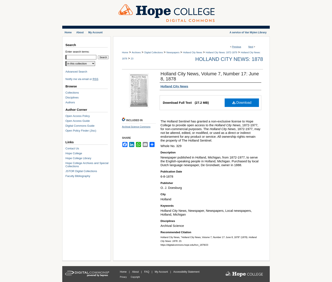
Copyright (135, 277)
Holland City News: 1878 (229, 59)
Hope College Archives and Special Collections (86, 164)
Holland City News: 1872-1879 (221, 52)
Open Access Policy (77, 116)
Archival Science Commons (136, 126)
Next (250, 46)
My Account (162, 271)
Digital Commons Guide (79, 125)
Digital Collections (153, 52)
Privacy (123, 277)
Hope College (73, 153)
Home (125, 52)
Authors (70, 102)
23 (132, 58)
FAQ (147, 271)
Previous (236, 46)
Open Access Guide (77, 120)
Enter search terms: (77, 51)
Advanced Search (76, 71)
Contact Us (72, 148)
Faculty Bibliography (77, 176)
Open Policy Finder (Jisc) (80, 130)
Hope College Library (78, 158)
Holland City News (192, 52)
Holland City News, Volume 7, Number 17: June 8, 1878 (209, 76)
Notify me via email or (81, 79)
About (136, 271)
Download (242, 102)
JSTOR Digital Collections (81, 171)
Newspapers (172, 52)
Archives (136, 52)
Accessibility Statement (186, 271)
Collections (72, 92)
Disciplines (72, 97)
